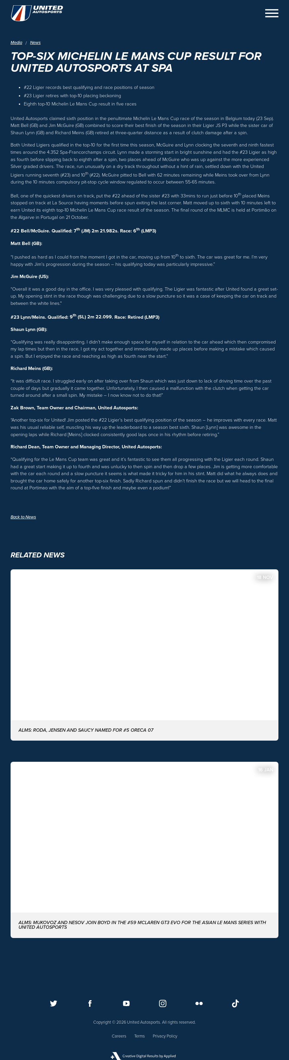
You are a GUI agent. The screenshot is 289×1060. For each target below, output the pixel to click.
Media (16, 42)
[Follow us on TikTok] (235, 1003)
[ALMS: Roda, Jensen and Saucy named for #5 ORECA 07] (144, 655)
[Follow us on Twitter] (54, 1003)
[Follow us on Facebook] (90, 1003)
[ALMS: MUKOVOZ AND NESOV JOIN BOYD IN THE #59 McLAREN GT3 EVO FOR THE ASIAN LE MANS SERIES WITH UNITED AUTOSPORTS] (144, 850)
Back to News (23, 517)
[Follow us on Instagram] (163, 1003)
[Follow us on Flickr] (199, 1003)
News (35, 42)
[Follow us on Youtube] (126, 1003)
